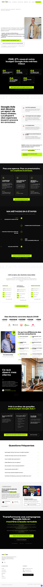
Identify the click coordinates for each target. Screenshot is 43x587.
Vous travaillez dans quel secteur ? (21, 459)
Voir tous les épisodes (32, 504)
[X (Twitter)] (5, 562)
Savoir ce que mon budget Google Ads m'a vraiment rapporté (13, 43)
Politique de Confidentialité (37, 584)
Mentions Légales (30, 584)
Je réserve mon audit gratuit (21, 539)
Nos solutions (4, 571)
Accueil (3, 568)
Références (3, 573)
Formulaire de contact (29, 568)
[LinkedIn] (2, 562)
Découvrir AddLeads (5, 506)
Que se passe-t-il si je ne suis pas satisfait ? (21, 465)
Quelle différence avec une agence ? (21, 462)
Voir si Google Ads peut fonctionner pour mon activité (21, 87)
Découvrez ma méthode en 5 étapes (21, 199)
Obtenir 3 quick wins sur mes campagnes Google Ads (16, 434)
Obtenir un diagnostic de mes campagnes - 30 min (11, 40)
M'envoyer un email (33, 434)
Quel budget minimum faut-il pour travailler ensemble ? (21, 452)
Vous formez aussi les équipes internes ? (21, 472)
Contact (3, 576)
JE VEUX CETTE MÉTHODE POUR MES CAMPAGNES (21, 255)
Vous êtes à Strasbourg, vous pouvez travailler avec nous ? (21, 476)
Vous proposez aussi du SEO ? (21, 469)
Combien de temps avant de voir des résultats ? (21, 455)
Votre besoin (4, 570)
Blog (2, 574)
